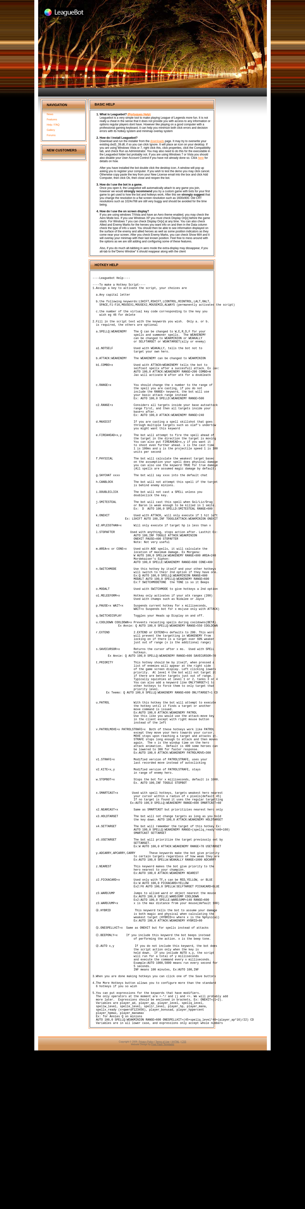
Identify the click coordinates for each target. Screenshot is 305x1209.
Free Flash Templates (162, 1203)
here (201, 158)
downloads (157, 141)
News (50, 114)
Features (52, 119)
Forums (51, 135)
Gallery (51, 129)
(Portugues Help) (139, 114)
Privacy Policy (146, 1200)
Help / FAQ (53, 124)
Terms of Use (162, 1200)
